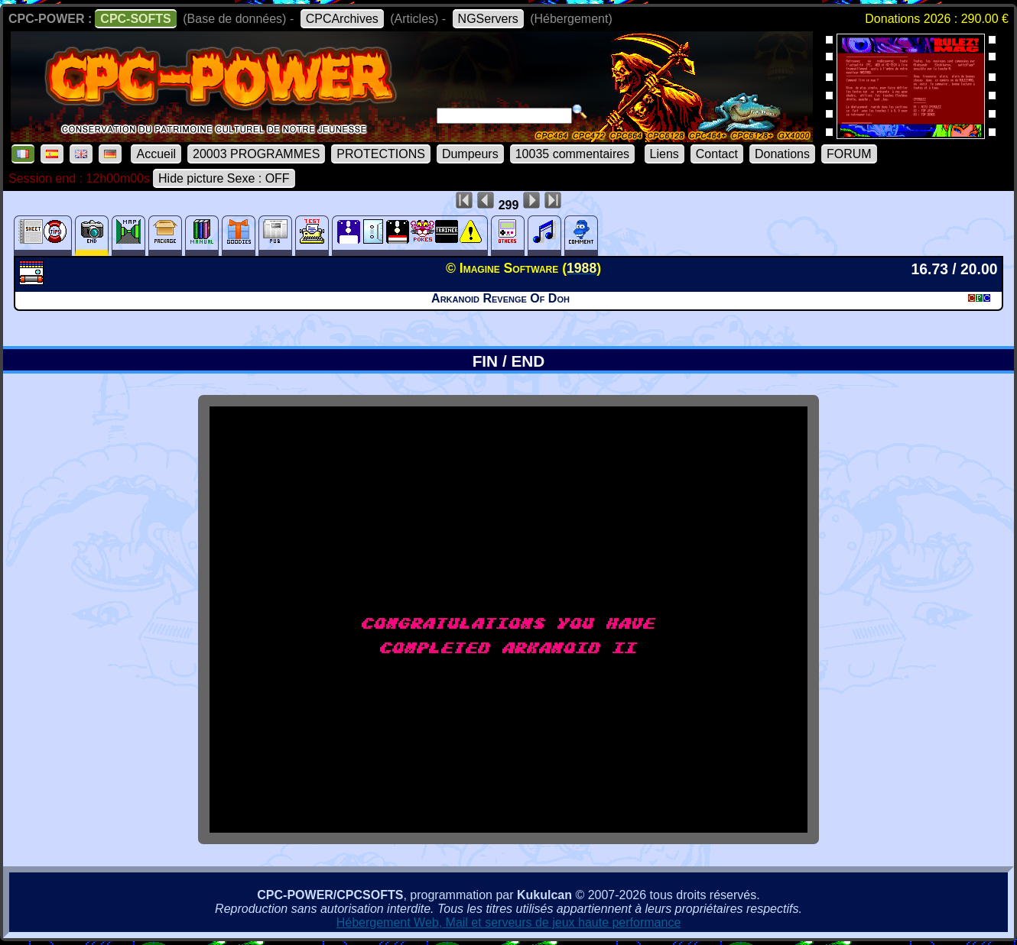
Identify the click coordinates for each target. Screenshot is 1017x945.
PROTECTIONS (380, 153)
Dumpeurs (470, 153)
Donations (782, 153)
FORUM (849, 153)
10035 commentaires (572, 153)
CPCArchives (342, 18)
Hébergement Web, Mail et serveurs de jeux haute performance (508, 922)
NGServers (488, 18)
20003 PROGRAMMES (256, 153)
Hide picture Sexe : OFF (224, 178)
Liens (664, 153)
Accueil (156, 153)
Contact (717, 153)
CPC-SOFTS (135, 18)
